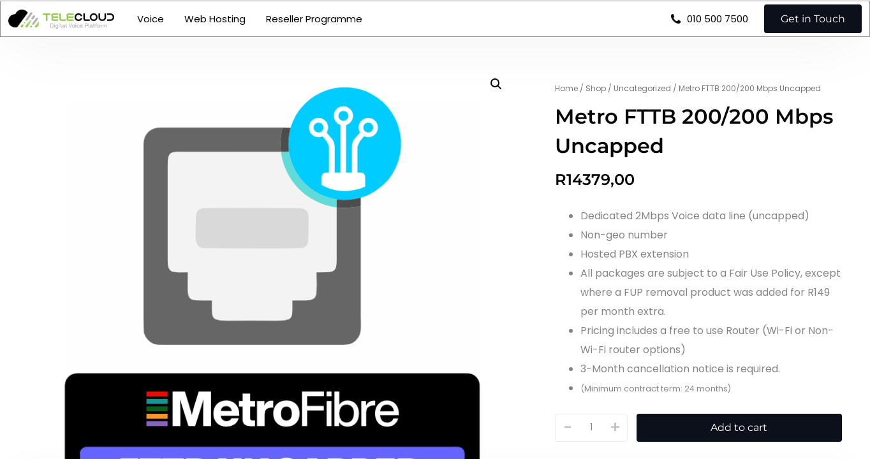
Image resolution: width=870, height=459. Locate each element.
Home (566, 88)
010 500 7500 (711, 29)
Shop (596, 88)
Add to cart (739, 427)
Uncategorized (642, 88)
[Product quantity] (591, 428)
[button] (496, 84)
